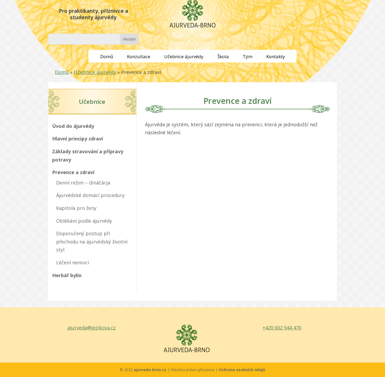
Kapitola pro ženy (76, 208)
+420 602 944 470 (282, 327)
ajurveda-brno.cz (150, 369)
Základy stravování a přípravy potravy (87, 155)
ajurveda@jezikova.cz (91, 327)
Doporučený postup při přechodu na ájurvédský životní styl (92, 241)
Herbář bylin (67, 275)
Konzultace (138, 56)
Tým (247, 56)
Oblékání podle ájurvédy (84, 221)
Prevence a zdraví (73, 172)
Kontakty (275, 56)
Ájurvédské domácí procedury (90, 195)
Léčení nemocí (72, 262)
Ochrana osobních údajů (242, 369)
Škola (223, 56)
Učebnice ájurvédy (183, 56)
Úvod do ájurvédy (73, 126)
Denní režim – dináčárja (83, 182)
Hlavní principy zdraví (77, 138)
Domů (106, 56)
